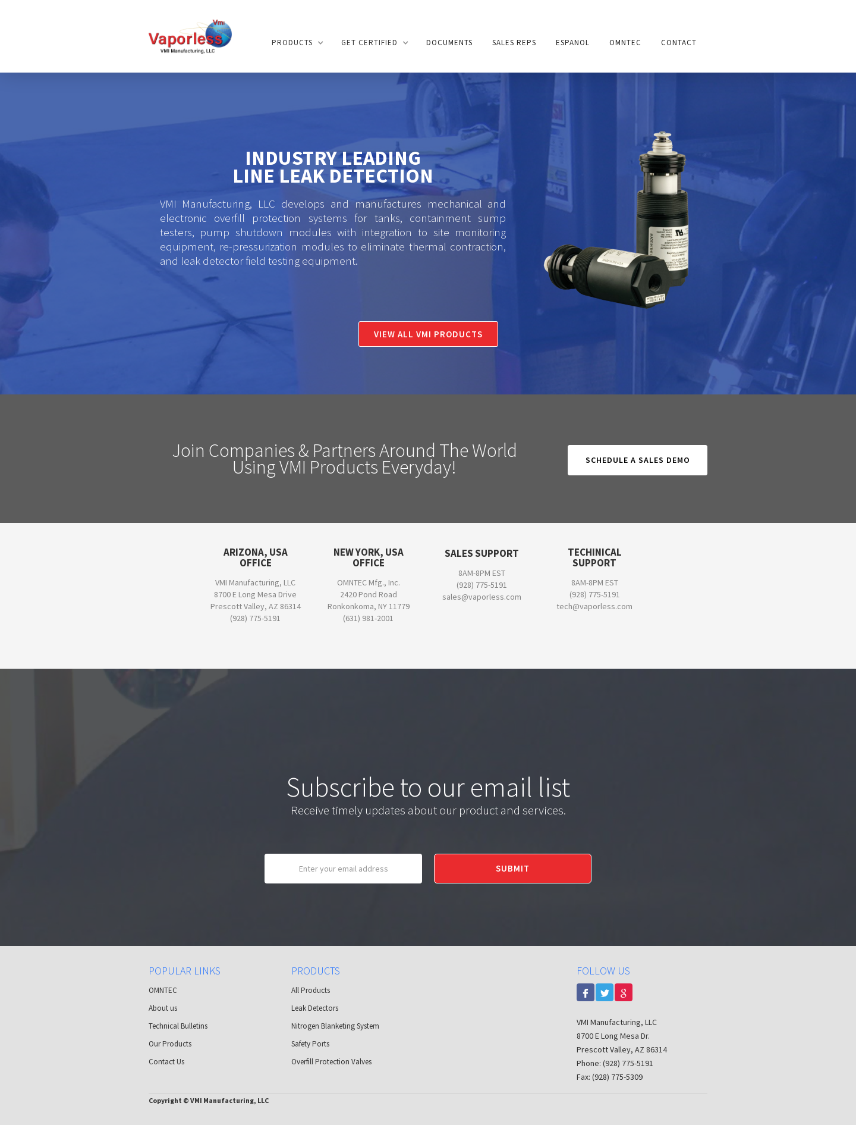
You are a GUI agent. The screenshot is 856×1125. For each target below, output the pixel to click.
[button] (297, 43)
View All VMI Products (428, 334)
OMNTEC (625, 42)
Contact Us (166, 1062)
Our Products (170, 1044)
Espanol (573, 42)
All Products (310, 990)
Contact (679, 42)
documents (449, 42)
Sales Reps (514, 42)
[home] (190, 36)
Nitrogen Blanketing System (335, 1026)
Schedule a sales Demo (638, 460)
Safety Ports (310, 1044)
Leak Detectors (314, 1008)
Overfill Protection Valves (331, 1062)
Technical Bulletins (178, 1026)
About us (163, 1008)
